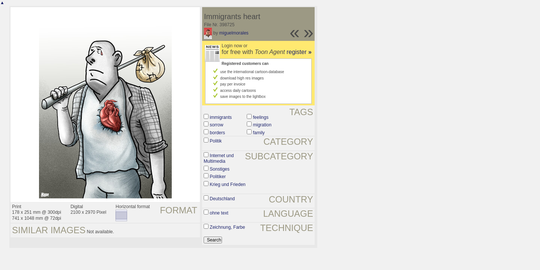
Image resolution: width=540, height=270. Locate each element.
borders (217, 132)
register (299, 52)
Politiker (218, 176)
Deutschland (222, 198)
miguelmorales (234, 33)
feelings (260, 117)
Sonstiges (220, 169)
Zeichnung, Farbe (227, 227)
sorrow (216, 125)
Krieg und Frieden (227, 184)
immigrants (221, 117)
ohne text (219, 213)
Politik (216, 141)
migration (262, 125)
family (259, 132)
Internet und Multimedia (219, 158)
